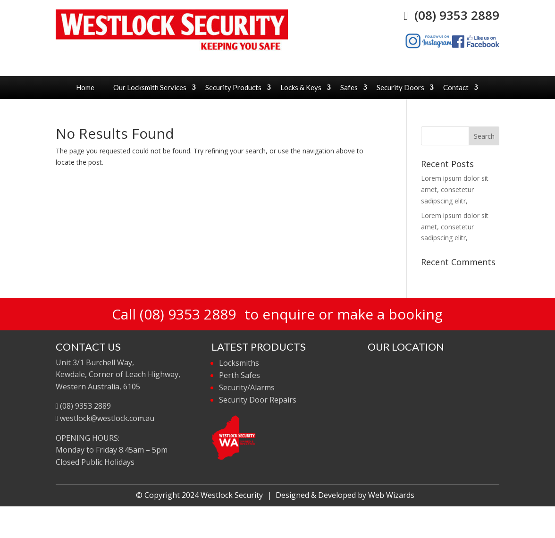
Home (85, 87)
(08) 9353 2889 (451, 15)
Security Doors (400, 87)
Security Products (233, 87)
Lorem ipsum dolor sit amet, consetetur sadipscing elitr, (454, 189)
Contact (456, 87)
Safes (349, 87)
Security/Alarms (247, 387)
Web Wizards (391, 495)
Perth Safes (239, 375)
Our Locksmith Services (149, 87)
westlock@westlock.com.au (105, 418)
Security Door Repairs (257, 400)
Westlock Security (232, 495)
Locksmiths (239, 363)
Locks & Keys (300, 87)
